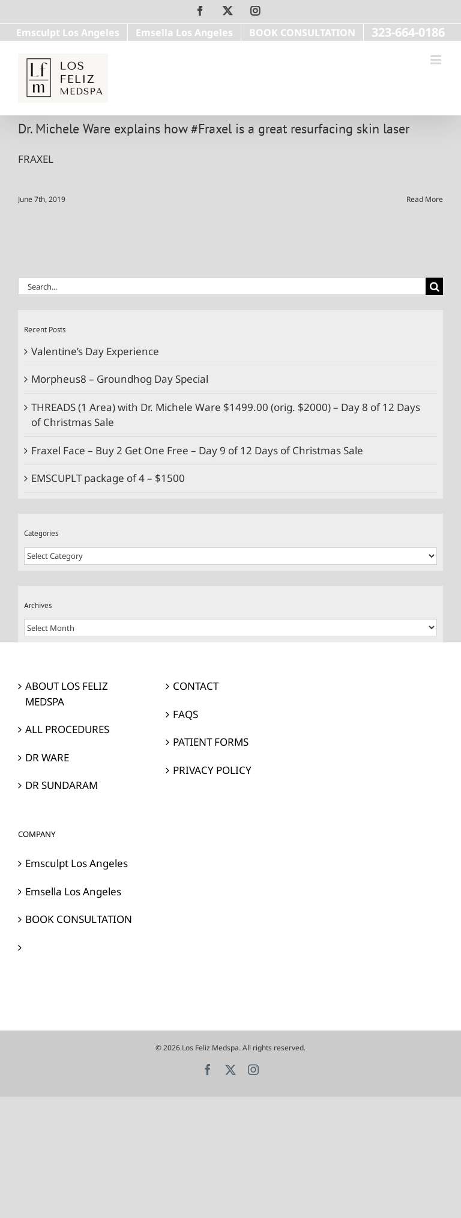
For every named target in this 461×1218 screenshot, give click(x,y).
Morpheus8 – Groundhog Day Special (119, 379)
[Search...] (222, 286)
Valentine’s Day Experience (95, 351)
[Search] (434, 286)
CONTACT (195, 686)
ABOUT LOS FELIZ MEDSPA (66, 693)
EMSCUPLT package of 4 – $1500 (108, 478)
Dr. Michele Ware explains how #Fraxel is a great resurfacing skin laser (213, 128)
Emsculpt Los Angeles (76, 863)
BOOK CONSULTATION (78, 919)
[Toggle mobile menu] (436, 59)
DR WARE (47, 757)
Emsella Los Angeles (73, 891)
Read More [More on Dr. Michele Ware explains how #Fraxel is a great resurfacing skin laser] (424, 199)
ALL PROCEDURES (67, 729)
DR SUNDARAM (61, 785)
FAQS (185, 714)
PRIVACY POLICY (212, 770)
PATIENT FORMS (211, 742)
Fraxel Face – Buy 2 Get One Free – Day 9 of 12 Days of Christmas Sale (197, 450)
